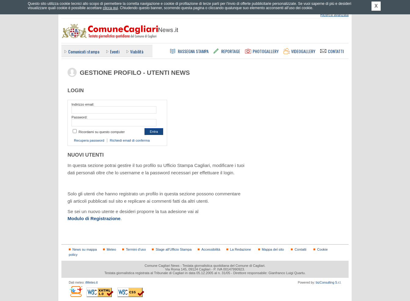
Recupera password (89, 140)
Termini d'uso (136, 249)
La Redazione (240, 249)
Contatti (300, 249)
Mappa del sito (273, 249)
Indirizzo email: (82, 104)
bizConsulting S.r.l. (328, 282)
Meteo (111, 249)
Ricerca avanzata (334, 15)
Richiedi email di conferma (130, 140)
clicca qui (110, 8)
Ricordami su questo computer (102, 132)
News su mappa (84, 249)
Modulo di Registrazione (94, 218)
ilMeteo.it (91, 282)
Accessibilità (210, 249)
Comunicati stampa (83, 51)
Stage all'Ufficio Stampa (174, 249)
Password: (79, 117)
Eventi (114, 51)
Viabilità (136, 51)
